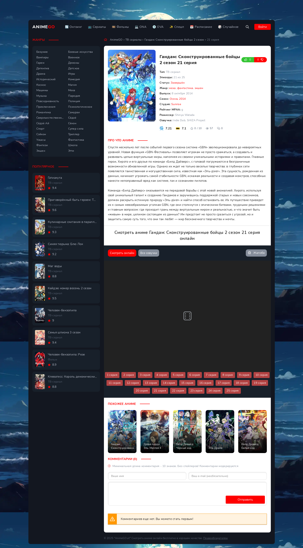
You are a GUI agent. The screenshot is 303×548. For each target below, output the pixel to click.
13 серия (151, 383)
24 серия (214, 391)
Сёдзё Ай (42, 123)
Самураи (74, 112)
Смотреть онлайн (122, 253)
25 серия (233, 391)
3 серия (145, 375)
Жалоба (256, 253)
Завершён (178, 83)
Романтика (43, 112)
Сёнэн (72, 123)
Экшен (40, 151)
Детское (73, 68)
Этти (71, 151)
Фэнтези (42, 145)
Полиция (74, 101)
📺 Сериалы (97, 27)
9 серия (244, 375)
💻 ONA (140, 27)
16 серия (205, 383)
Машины (42, 90)
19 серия (260, 383)
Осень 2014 (178, 99)
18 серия (242, 383)
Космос (41, 85)
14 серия (169, 383)
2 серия (128, 375)
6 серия (194, 375)
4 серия (161, 375)
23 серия (196, 391)
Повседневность (47, 101)
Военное (74, 57)
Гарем (40, 63)
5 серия (178, 375)
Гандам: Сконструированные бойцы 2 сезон (174, 40)
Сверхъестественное (50, 118)
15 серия (187, 383)
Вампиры (42, 57)
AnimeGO (116, 40)
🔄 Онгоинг (73, 27)
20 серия (142, 391)
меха (172, 88)
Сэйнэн (41, 134)
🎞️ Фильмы (120, 27)
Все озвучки (148, 253)
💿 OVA (158, 27)
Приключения (45, 107)
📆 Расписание (201, 27)
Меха (71, 90)
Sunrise (176, 104)
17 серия (224, 383)
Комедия (74, 79)
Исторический (46, 79)
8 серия (228, 375)
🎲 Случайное (228, 27)
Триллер (73, 134)
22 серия (178, 391)
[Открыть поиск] (247, 27)
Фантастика (76, 140)
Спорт (40, 129)
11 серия (114, 383)
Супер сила (76, 129)
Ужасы (41, 140)
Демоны (73, 63)
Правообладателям (215, 538)
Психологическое (80, 107)
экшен (199, 88)
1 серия (112, 375)
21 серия (160, 391)
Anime (43, 27)
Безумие (42, 52)
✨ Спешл (176, 27)
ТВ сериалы (133, 40)
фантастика (185, 88)
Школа (73, 145)
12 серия (133, 383)
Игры (71, 74)
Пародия (74, 96)
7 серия (211, 375)
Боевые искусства (80, 52)
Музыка (41, 96)
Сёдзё (72, 118)
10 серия (262, 375)
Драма (40, 74)
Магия (72, 85)
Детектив (42, 68)
